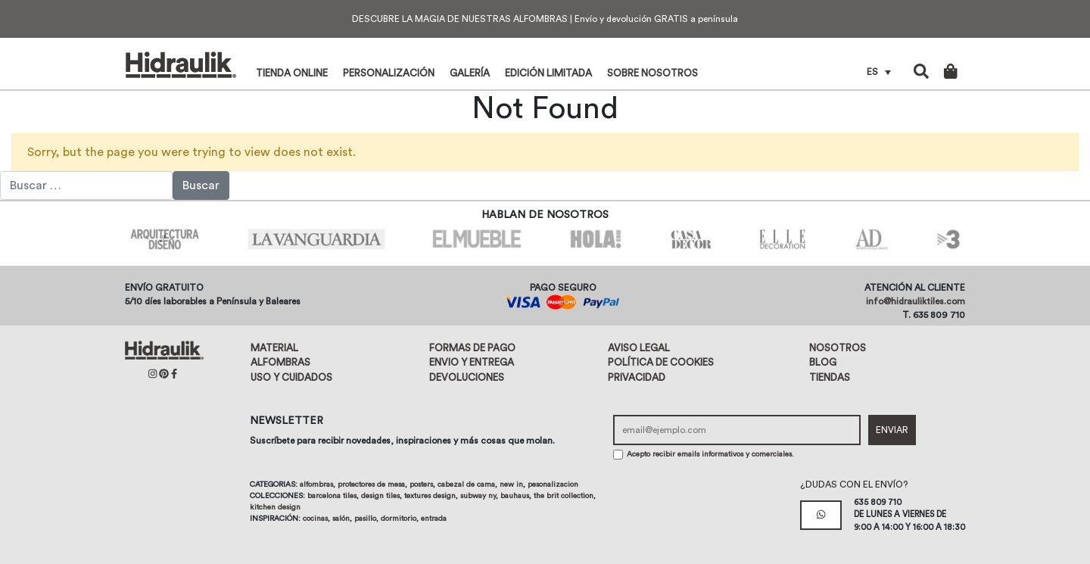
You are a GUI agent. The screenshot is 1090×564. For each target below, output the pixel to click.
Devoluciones (466, 377)
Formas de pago (472, 348)
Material (274, 348)
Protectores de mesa (371, 484)
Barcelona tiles (332, 496)
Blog (822, 362)
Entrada (434, 518)
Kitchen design (275, 507)
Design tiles (380, 496)
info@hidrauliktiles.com (915, 301)
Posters (421, 484)
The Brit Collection (563, 496)
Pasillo (365, 518)
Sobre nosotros (652, 73)
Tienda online (292, 73)
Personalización (388, 73)
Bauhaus (514, 496)
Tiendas (829, 377)
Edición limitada (548, 73)
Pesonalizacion (553, 484)
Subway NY (478, 496)
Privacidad (636, 377)
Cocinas (315, 518)
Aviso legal (639, 348)
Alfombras (280, 362)
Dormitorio (398, 518)
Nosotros (837, 348)
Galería (470, 73)
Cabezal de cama (466, 484)
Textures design (430, 496)
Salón (341, 518)
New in (511, 484)
